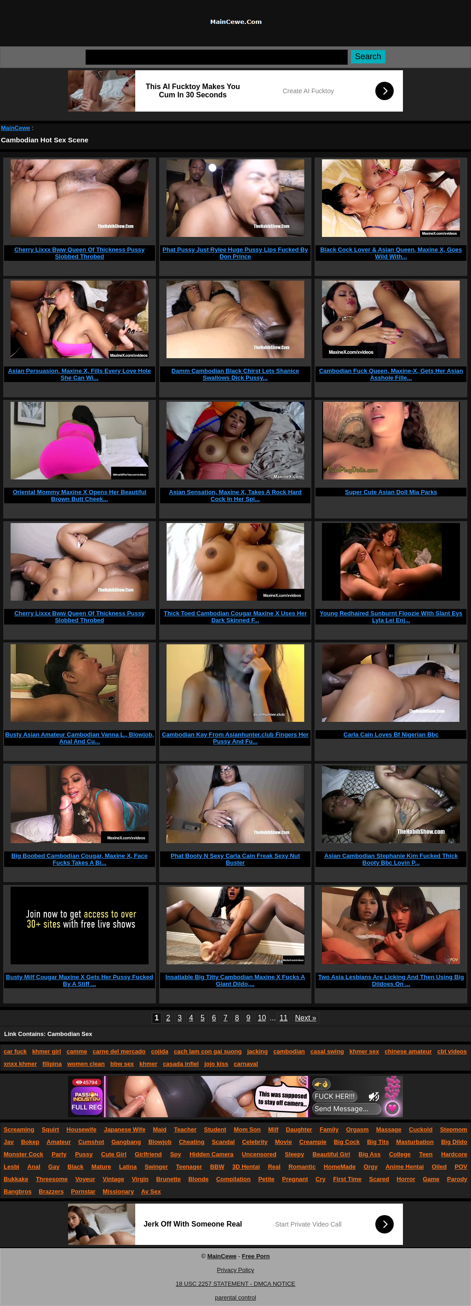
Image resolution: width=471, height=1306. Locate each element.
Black (76, 1166)
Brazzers (51, 1191)
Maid (160, 1129)
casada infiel (181, 1063)
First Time (347, 1179)
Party (59, 1154)
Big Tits (378, 1141)
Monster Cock (23, 1154)
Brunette (168, 1179)
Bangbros (18, 1191)
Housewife (82, 1129)
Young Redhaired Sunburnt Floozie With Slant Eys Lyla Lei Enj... (391, 617)
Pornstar (83, 1191)
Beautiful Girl (331, 1154)
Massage (389, 1129)
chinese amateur (408, 1051)
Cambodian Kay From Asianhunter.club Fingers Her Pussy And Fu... (235, 738)
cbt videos (452, 1051)
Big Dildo (454, 1141)
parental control (235, 1297)
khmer (148, 1063)
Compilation (233, 1179)
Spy (175, 1154)
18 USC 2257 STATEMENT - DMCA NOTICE (235, 1283)
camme (77, 1051)
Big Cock (347, 1141)
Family (329, 1129)
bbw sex (122, 1063)
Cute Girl (113, 1154)
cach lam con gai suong (207, 1051)
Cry (321, 1179)
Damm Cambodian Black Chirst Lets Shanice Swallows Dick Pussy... (235, 374)
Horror (405, 1179)
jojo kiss (216, 1063)
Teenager (189, 1166)
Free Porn (256, 1256)
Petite (266, 1179)
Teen (425, 1154)
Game (431, 1179)
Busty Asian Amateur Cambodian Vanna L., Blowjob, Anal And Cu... (79, 738)
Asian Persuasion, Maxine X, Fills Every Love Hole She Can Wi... (79, 374)
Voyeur (85, 1179)
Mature (101, 1166)
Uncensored (259, 1154)
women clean (86, 1063)
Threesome (52, 1179)
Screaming (19, 1129)
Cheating (192, 1141)
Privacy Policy (235, 1270)
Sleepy (294, 1154)
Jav (9, 1141)
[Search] (217, 57)
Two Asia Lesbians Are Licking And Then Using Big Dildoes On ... (391, 980)
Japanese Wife (124, 1129)
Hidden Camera (211, 1154)
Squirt (50, 1129)
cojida (159, 1051)
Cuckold (420, 1129)
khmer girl (46, 1051)
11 (284, 1018)
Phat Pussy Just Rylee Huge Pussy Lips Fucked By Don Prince (235, 253)
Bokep (30, 1141)
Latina (128, 1166)
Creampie (313, 1141)
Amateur (58, 1141)
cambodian (289, 1051)
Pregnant (295, 1179)
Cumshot (91, 1141)
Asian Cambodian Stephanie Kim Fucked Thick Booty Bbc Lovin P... (391, 859)
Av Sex (151, 1191)
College (400, 1154)
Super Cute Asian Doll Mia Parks (391, 492)
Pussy (83, 1154)
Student (215, 1129)
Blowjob (160, 1141)
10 (262, 1018)
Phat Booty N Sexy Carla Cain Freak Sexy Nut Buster (235, 859)
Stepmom (453, 1129)
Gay (54, 1166)
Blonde (198, 1179)
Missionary (118, 1191)
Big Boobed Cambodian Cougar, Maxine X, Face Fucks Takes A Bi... (79, 859)
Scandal (223, 1141)
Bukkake (16, 1179)
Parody (457, 1179)
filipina (52, 1063)
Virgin (140, 1179)
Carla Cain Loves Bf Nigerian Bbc (391, 734)
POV (461, 1166)
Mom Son (247, 1129)
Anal (33, 1166)
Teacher (185, 1129)
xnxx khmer (20, 1063)
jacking (257, 1051)
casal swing (327, 1051)
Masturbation (415, 1141)
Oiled (439, 1166)
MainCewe (15, 127)
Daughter (299, 1129)
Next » (305, 1018)
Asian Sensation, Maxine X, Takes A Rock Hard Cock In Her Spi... (235, 495)
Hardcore (454, 1154)
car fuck (15, 1051)
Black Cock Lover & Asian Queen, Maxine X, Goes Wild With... (391, 253)
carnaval (246, 1063)
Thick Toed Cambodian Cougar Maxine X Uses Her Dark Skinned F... (235, 617)
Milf (273, 1129)
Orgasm (357, 1129)
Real (274, 1166)
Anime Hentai (404, 1166)
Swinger (156, 1166)
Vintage (113, 1179)
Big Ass (370, 1154)
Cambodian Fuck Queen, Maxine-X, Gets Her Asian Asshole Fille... (391, 374)
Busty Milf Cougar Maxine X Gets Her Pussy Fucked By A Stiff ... (79, 980)
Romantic (302, 1166)
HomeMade (340, 1166)
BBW (217, 1166)
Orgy (371, 1166)
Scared (379, 1179)
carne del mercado (119, 1051)
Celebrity (255, 1141)
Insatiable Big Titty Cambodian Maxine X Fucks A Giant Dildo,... (235, 980)
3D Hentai (246, 1166)
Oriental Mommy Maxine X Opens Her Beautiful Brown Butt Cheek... (79, 495)
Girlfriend (148, 1154)
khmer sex (364, 1051)
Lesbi (11, 1166)
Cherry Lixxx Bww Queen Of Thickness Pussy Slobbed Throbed (79, 253)
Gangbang (126, 1141)
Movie (283, 1141)
